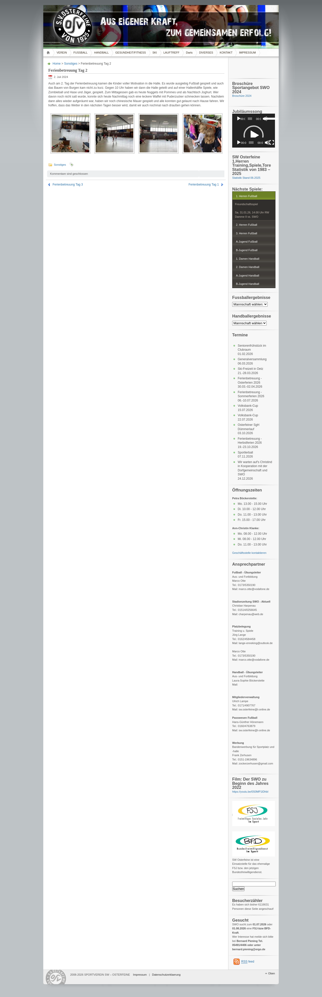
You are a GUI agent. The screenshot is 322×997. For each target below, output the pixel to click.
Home (49, 53)
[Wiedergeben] (238, 118)
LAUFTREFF (172, 52)
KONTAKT (226, 52)
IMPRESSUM (247, 52)
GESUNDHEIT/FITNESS (130, 52)
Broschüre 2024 (241, 95)
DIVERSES (206, 52)
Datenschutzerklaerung (166, 974)
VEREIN (62, 52)
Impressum (140, 974)
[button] (254, 135)
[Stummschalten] (267, 142)
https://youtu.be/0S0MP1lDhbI (250, 791)
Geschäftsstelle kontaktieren (249, 552)
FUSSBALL (80, 52)
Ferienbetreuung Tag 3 (68, 184)
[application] (253, 119)
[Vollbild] (271, 142)
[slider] (250, 118)
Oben (271, 973)
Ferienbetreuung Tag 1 (203, 184)
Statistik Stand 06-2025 (246, 177)
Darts (189, 52)
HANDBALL (101, 52)
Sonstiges (70, 63)
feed (247, 962)
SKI (154, 52)
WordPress (56, 977)
